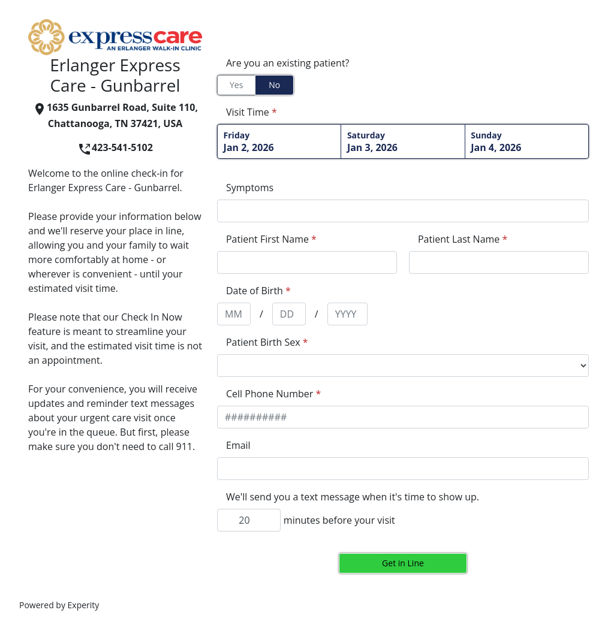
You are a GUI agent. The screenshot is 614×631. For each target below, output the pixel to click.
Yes (236, 84)
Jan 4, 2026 (526, 141)
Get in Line (403, 563)
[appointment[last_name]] (499, 262)
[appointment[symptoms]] (403, 211)
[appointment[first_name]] (307, 262)
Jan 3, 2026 (403, 141)
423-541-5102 (115, 147)
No (274, 84)
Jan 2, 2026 (279, 141)
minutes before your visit (339, 520)
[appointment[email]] (403, 468)
